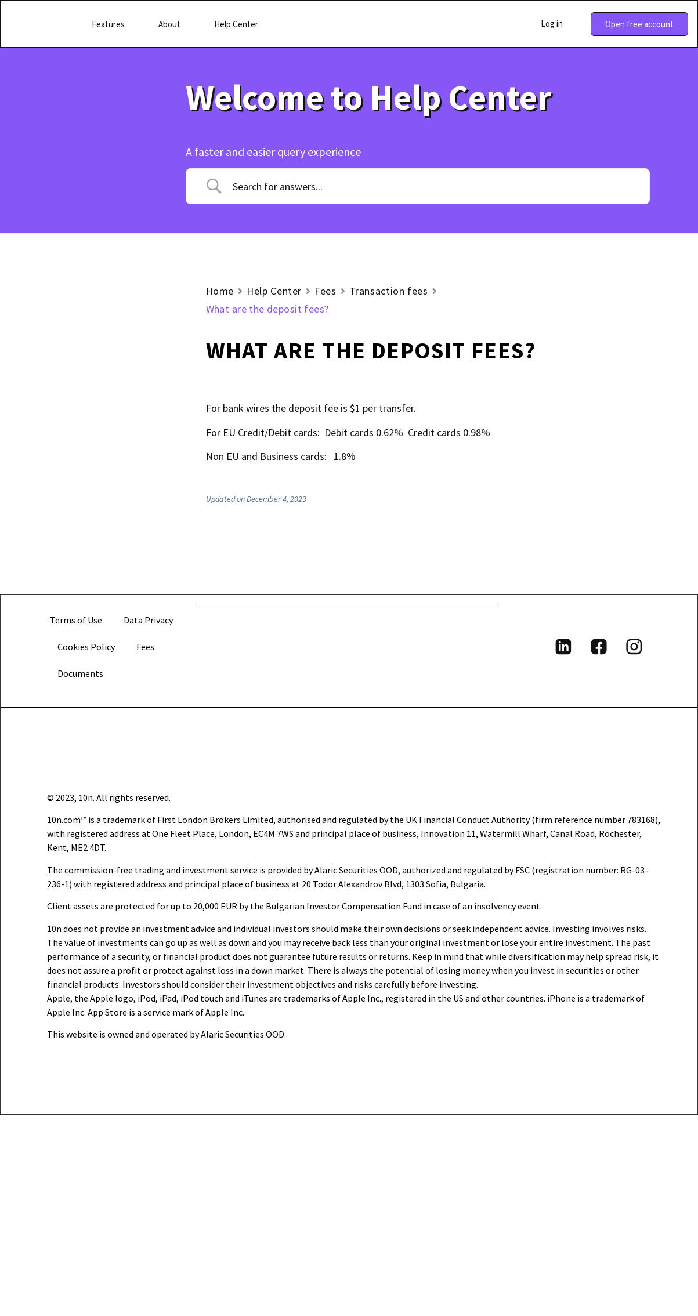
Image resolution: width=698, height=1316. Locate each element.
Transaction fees (102, 501)
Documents (81, 874)
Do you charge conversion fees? (107, 677)
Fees (325, 291)
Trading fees (93, 478)
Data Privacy (148, 821)
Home (220, 291)
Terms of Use (76, 821)
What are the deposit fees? (116, 527)
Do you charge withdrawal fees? (108, 638)
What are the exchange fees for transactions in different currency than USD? (122, 582)
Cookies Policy (86, 848)
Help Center (274, 291)
